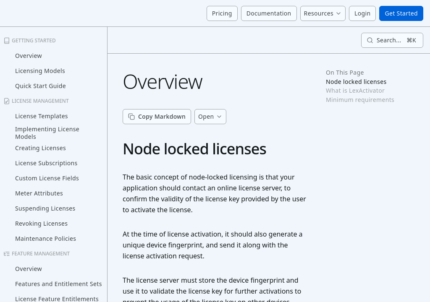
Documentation (268, 13)
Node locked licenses (356, 82)
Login (362, 13)
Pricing (222, 13)
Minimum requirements (360, 100)
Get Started (401, 13)
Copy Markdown (157, 116)
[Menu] (323, 13)
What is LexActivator (355, 90)
